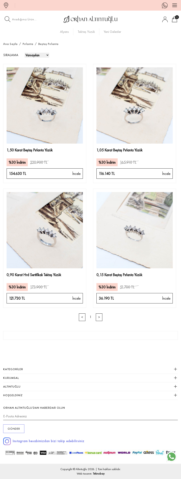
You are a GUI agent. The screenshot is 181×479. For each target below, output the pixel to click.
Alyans (64, 31)
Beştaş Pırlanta (48, 44)
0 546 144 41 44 (166, 5)
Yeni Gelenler (112, 31)
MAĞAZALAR (7, 5)
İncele (76, 173)
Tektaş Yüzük (86, 31)
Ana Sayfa (10, 44)
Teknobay (98, 473)
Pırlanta (28, 44)
